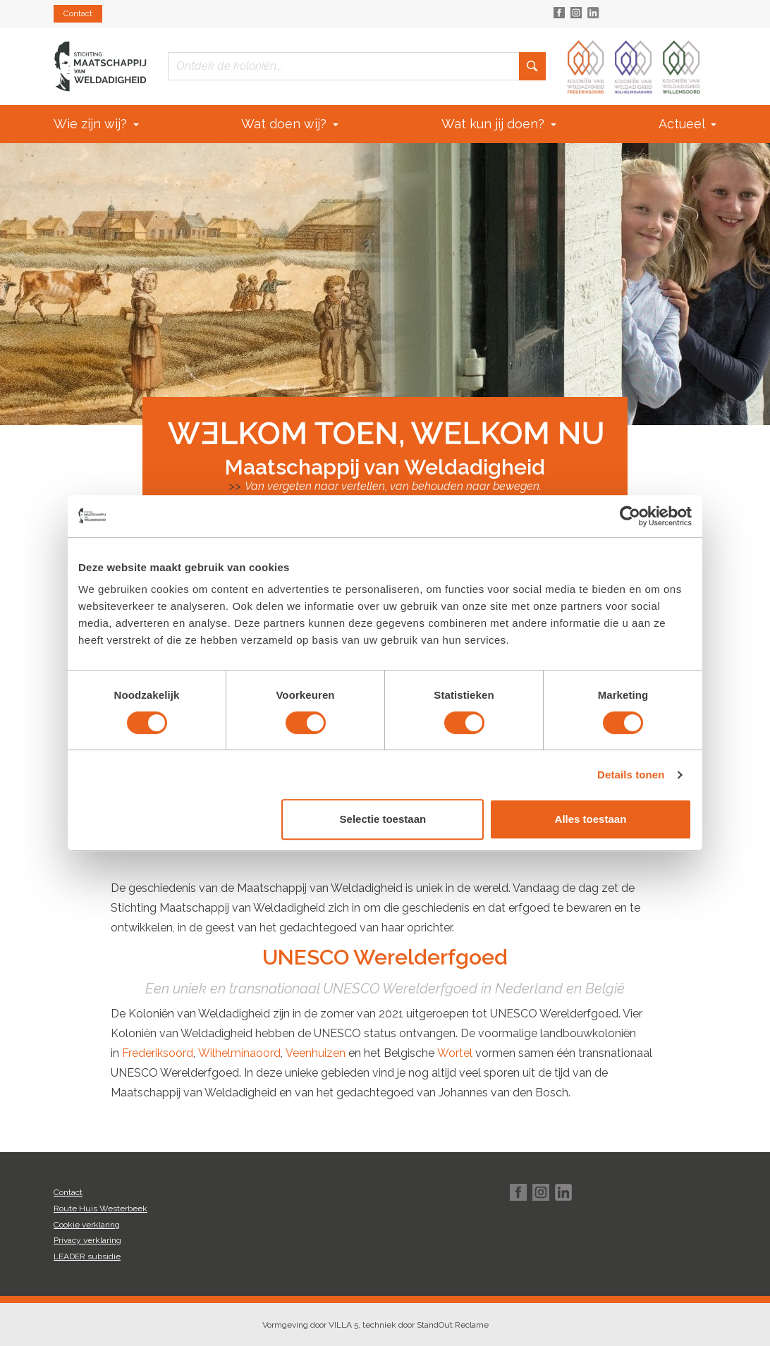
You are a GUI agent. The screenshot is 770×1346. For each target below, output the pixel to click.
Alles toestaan (591, 819)
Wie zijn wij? (96, 123)
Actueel (687, 123)
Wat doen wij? (289, 123)
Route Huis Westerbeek (100, 1208)
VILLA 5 (343, 1325)
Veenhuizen (316, 1053)
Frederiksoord (157, 1053)
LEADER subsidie (87, 1256)
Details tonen (630, 775)
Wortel (454, 1053)
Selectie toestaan (383, 819)
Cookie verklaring (87, 1225)
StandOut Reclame (453, 1325)
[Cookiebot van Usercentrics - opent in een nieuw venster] (630, 516)
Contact (77, 13)
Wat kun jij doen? (498, 123)
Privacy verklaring (87, 1240)
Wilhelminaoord (239, 1053)
